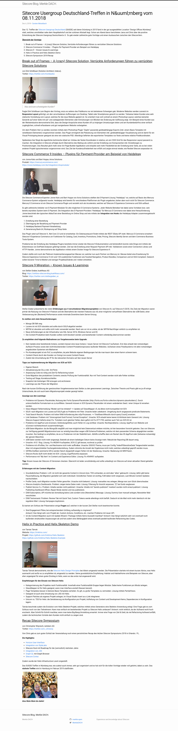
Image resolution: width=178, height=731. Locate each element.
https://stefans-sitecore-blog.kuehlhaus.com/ (46, 273)
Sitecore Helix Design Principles (66, 571)
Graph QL (29, 654)
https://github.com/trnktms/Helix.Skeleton (46, 535)
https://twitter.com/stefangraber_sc (44, 276)
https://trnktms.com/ (38, 532)
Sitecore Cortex (32, 656)
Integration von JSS (34, 651)
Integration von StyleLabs (36, 645)
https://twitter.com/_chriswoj (41, 629)
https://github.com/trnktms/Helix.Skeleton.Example (43, 538)
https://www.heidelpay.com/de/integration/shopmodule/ (45, 165)
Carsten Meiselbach (39, 23)
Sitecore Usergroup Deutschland (52, 30)
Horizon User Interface (35, 642)
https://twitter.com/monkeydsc (42, 74)
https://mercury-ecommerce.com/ (44, 162)
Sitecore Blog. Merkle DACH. (39, 3)
